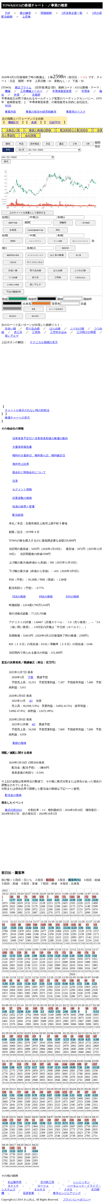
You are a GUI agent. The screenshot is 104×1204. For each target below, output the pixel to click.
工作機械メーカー (31, 91)
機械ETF (13, 122)
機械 (7, 91)
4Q (33, 725)
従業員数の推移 (22, 498)
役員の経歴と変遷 (23, 507)
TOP (7, 13)
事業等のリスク (76, 111)
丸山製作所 (15, 1183)
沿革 (15, 481)
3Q (31, 701)
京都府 (36, 94)
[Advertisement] (52, 45)
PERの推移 (19, 597)
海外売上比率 (20, 464)
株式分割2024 (13, 810)
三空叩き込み (58, 333)
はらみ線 (55, 329)
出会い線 (10, 329)
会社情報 (30, 135)
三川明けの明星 (86, 333)
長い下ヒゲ (12, 336)
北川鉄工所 (47, 1183)
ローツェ (43, 1186)
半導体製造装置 (62, 91)
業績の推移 (19, 743)
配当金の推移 (13, 796)
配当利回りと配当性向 (74, 130)
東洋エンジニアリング (67, 1194)
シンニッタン (81, 1183)
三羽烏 (36, 333)
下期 (30, 678)
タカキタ (39, 1190)
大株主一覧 (13, 130)
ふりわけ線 (77, 329)
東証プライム (23, 87)
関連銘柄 (46, 13)
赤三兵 (18, 333)
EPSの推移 (72, 597)
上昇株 (26, 16)
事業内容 (10, 111)
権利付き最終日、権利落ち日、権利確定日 (38, 456)
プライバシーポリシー (77, 1200)
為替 (34, 122)
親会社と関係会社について (29, 473)
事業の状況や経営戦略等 (41, 111)
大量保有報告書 (22, 447)
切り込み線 (33, 329)
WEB (8, 105)
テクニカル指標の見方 (44, 343)
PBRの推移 (46, 597)
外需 (16, 94)
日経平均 (54, 122)
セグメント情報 (22, 490)
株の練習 (25, 13)
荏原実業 (28, 1194)
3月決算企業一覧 (72, 13)
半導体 (85, 91)
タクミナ (13, 1186)
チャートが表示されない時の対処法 (27, 411)
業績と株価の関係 (40, 130)
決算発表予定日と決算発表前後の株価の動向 (40, 439)
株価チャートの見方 (17, 418)
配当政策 (17, 515)
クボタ (68, 1190)
